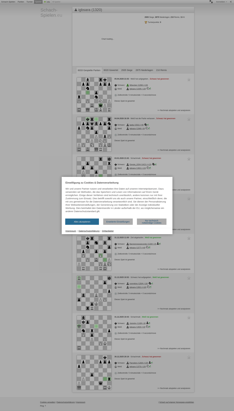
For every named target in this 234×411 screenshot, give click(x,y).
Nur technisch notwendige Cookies (151, 221)
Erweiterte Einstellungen (118, 221)
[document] (117, 199)
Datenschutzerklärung (89, 231)
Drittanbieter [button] (108, 231)
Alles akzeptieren (82, 221)
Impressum (71, 231)
